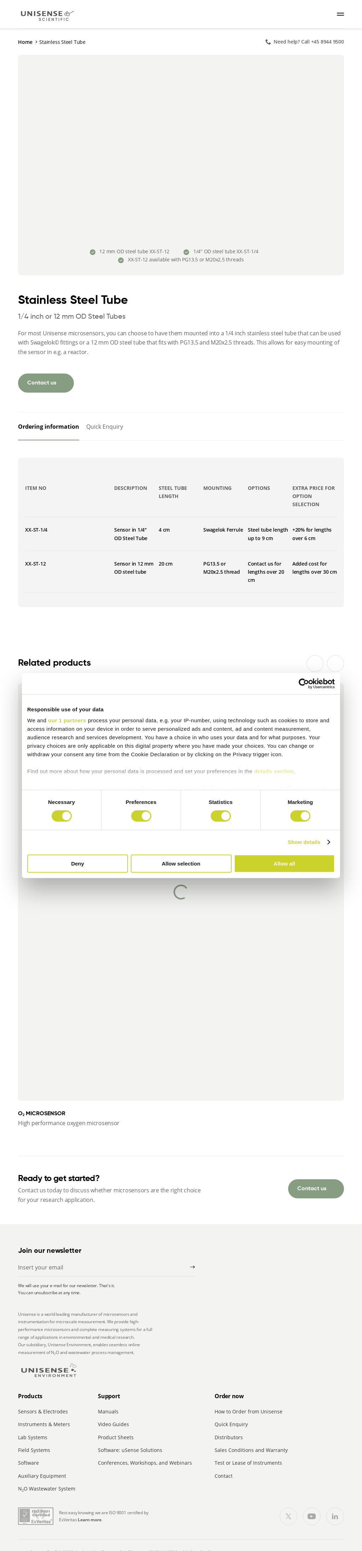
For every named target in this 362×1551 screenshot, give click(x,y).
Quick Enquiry (231, 1424)
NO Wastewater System (46, 1488)
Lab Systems (32, 1437)
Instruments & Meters (44, 1424)
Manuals (108, 1411)
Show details (304, 842)
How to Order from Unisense (248, 1411)
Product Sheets (116, 1437)
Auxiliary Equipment (42, 1475)
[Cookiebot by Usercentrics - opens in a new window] (304, 683)
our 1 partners (67, 720)
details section (274, 771)
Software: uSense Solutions (130, 1450)
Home (25, 42)
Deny (77, 864)
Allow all (284, 864)
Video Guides (113, 1424)
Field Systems (34, 1450)
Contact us (41, 383)
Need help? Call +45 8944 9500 (309, 41)
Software (28, 1462)
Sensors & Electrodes (43, 1411)
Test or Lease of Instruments (248, 1462)
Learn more (89, 1520)
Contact (224, 1475)
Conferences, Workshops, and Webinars (145, 1462)
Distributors (229, 1437)
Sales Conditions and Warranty (251, 1450)
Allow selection (181, 864)
